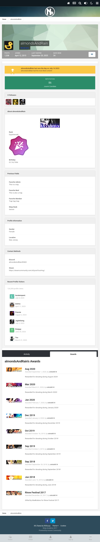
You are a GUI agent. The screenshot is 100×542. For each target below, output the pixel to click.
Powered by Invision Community (50, 530)
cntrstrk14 (53, 372)
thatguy (18, 329)
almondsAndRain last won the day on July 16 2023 (40, 68)
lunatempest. (20, 295)
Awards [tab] (73, 354)
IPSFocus (47, 526)
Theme (55, 526)
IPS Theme (38, 526)
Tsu (16, 337)
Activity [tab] (27, 354)
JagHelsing (19, 321)
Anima (17, 304)
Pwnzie (18, 312)
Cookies (63, 526)
